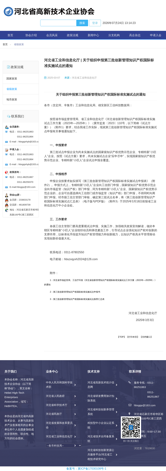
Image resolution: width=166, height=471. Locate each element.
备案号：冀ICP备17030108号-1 (86, 468)
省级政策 (11, 88)
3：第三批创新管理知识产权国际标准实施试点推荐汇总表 (77, 299)
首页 (10, 35)
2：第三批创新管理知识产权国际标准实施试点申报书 (75, 292)
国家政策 (11, 78)
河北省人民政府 (55, 395)
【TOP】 (121, 337)
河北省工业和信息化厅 (59, 436)
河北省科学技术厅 (56, 404)
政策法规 (72, 35)
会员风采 (52, 35)
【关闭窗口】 (146, 337)
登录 (95, 22)
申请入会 (155, 35)
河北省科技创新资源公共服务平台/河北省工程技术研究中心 (101, 454)
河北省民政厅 (54, 413)
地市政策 (11, 99)
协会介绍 (31, 35)
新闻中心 (93, 35)
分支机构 (114, 35)
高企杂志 (135, 35)
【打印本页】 (132, 337)
